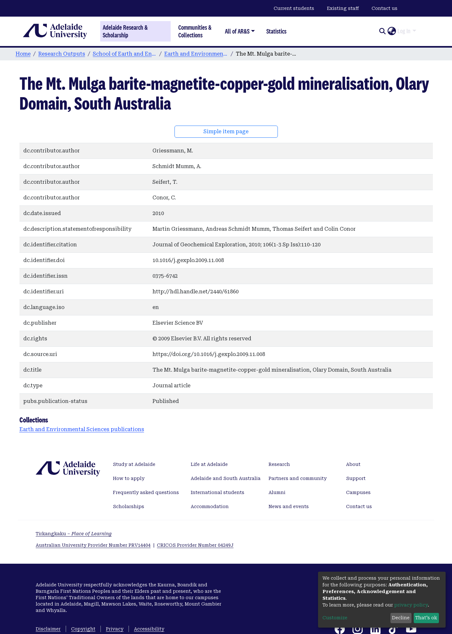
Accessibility (149, 628)
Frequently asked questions (146, 492)
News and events (289, 506)
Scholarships (128, 506)
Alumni (277, 492)
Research (279, 464)
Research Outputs (61, 54)
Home (23, 54)
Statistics (276, 31)
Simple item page (226, 131)
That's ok (426, 617)
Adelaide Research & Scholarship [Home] (125, 31)
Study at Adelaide (134, 464)
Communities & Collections (194, 31)
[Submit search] (382, 31)
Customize (334, 617)
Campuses (358, 492)
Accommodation (210, 506)
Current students (294, 8)
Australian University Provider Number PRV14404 (93, 545)
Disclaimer (48, 628)
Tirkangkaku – (74, 533)
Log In (404, 31)
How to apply (128, 478)
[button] (391, 31)
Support (356, 478)
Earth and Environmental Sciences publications (196, 54)
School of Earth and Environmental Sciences (125, 54)
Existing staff (343, 8)
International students (217, 492)
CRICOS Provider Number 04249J (195, 545)
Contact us (384, 8)
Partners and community (298, 478)
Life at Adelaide (209, 464)
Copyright (83, 628)
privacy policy (411, 604)
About (353, 464)
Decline (401, 617)
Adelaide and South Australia (226, 478)
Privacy (114, 628)
